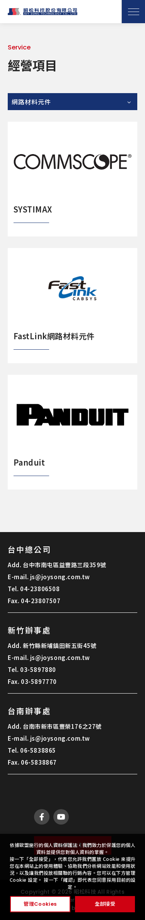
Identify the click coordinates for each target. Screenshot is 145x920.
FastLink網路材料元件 (54, 336)
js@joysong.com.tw (60, 577)
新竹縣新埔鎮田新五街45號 (60, 645)
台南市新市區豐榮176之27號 (62, 726)
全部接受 (105, 904)
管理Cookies (40, 904)
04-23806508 (40, 589)
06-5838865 (38, 750)
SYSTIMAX (33, 209)
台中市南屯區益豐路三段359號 (64, 565)
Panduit (29, 462)
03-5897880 (38, 669)
